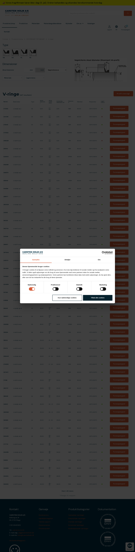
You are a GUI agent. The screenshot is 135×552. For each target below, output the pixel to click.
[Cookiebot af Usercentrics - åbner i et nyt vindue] (103, 252)
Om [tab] (99, 260)
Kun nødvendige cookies (67, 298)
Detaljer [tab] (67, 260)
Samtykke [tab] (36, 260)
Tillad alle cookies (97, 298)
